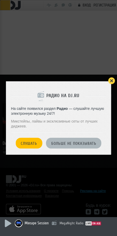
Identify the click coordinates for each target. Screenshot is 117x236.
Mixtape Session (37, 223)
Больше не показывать (73, 143)
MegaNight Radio (71, 223)
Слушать (29, 143)
